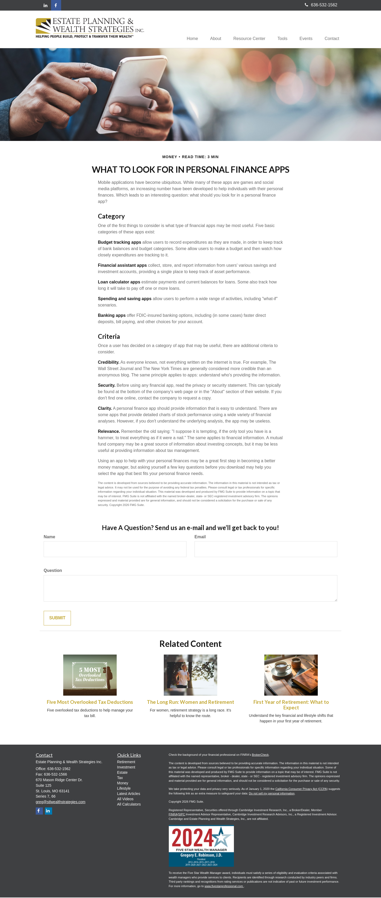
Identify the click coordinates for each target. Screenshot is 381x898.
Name (49, 537)
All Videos (125, 799)
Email (200, 537)
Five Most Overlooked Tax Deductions (90, 702)
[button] (211, 29)
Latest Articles (128, 794)
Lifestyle (124, 789)
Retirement (126, 762)
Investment (126, 768)
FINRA (173, 814)
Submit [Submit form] (57, 618)
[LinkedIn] (45, 6)
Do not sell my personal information (271, 793)
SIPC (181, 814)
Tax (120, 778)
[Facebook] (56, 5)
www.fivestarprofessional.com (224, 886)
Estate (122, 773)
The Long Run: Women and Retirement (190, 702)
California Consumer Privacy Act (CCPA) (301, 789)
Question (53, 571)
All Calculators (129, 805)
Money (122, 783)
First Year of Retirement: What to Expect (291, 705)
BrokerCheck (260, 755)
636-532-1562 (321, 5)
